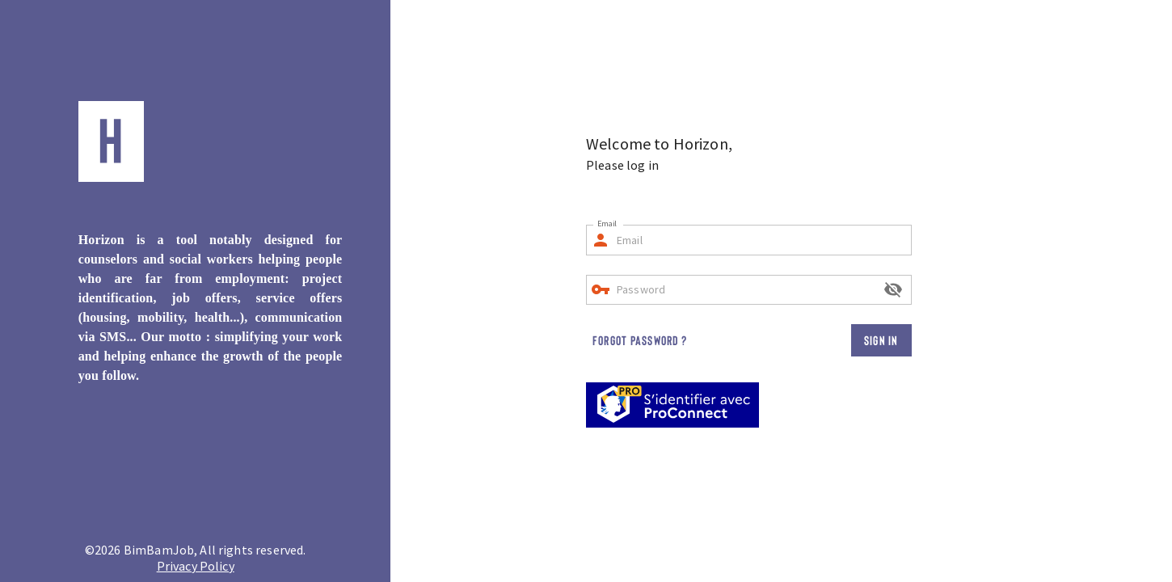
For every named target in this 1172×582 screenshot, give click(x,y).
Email (607, 224)
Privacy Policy (195, 566)
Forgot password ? (639, 340)
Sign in (881, 340)
